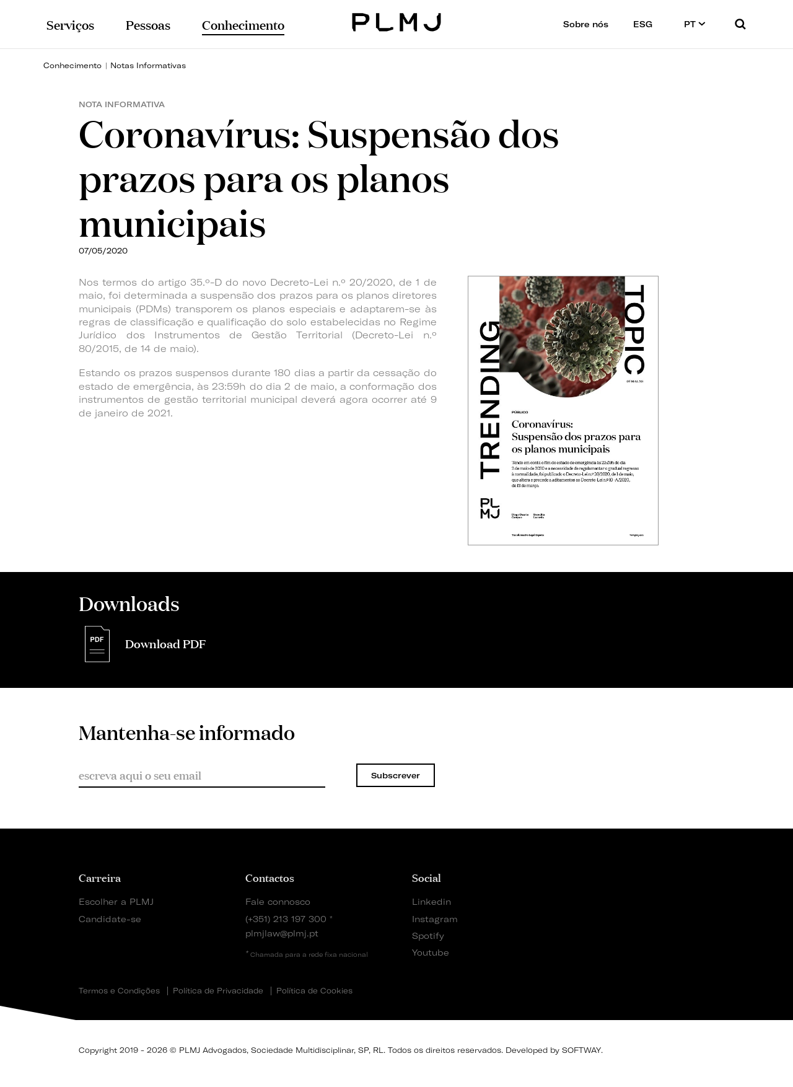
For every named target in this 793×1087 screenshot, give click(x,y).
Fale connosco (277, 901)
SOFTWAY (581, 1050)
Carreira (100, 876)
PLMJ (396, 21)
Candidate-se (110, 918)
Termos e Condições (119, 991)
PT (695, 24)
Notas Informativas (148, 65)
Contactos (269, 876)
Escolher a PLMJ (116, 901)
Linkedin (431, 901)
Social (426, 876)
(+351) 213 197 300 (285, 918)
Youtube (430, 952)
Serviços (70, 24)
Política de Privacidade (218, 991)
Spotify (428, 935)
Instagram (435, 918)
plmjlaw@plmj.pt (281, 933)
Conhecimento (72, 65)
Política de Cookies (314, 991)
